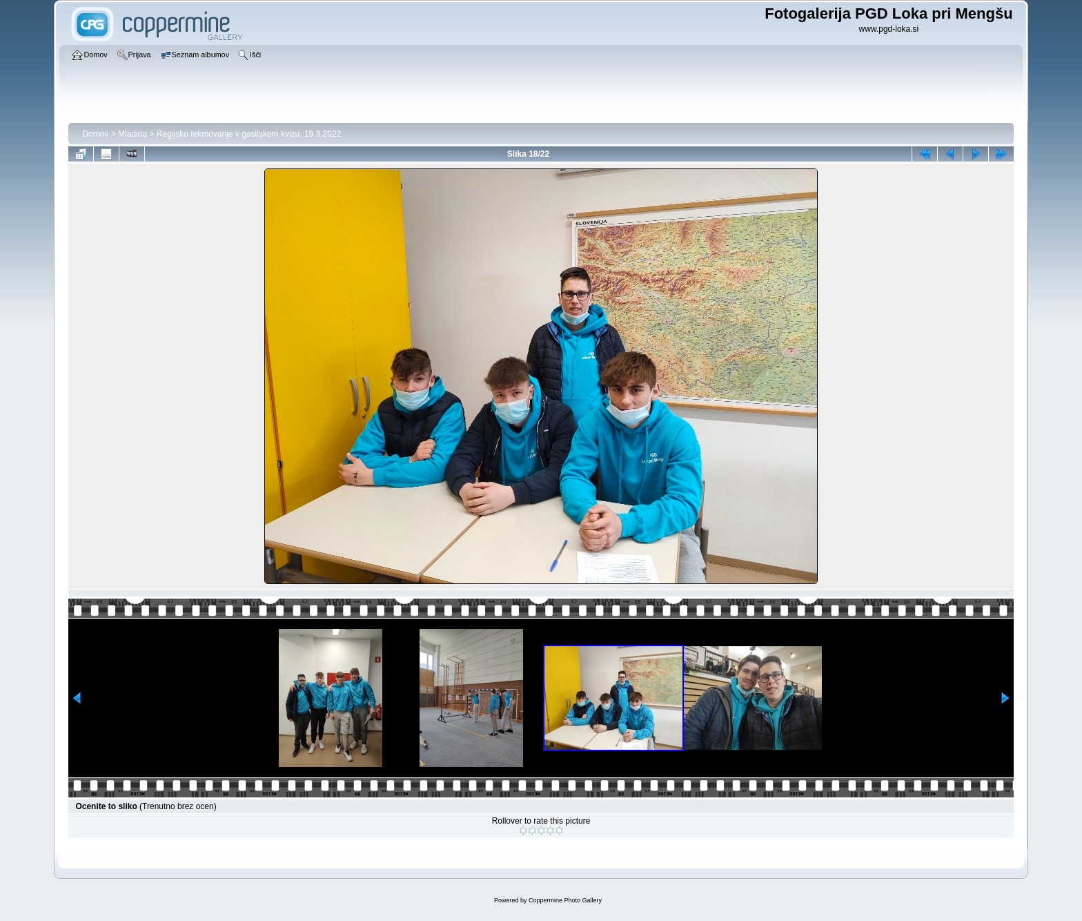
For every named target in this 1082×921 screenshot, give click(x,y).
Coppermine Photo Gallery (565, 900)
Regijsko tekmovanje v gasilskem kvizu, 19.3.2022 (249, 134)
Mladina (132, 134)
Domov (95, 134)
